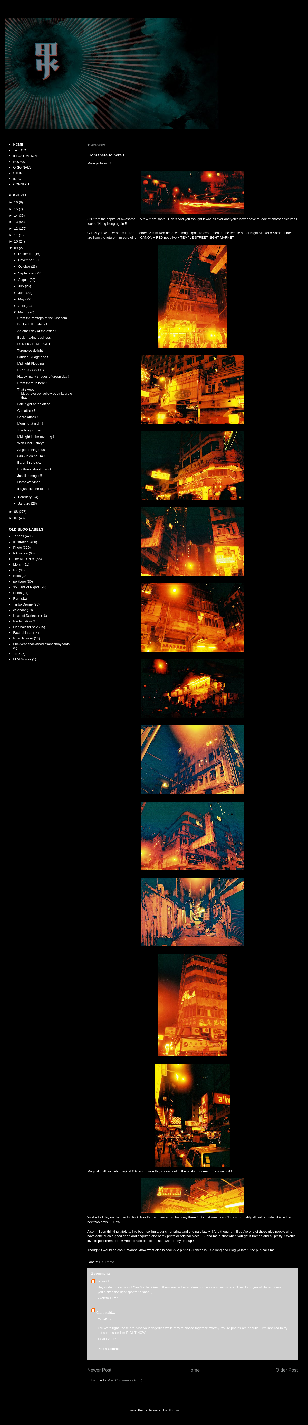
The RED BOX (24, 559)
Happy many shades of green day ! (43, 376)
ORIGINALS (22, 167)
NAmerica (20, 553)
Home (193, 1370)
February (25, 497)
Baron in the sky (29, 462)
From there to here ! (32, 383)
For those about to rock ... (36, 469)
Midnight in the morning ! (35, 437)
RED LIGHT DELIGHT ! (34, 344)
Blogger (173, 1410)
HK (101, 1262)
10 (16, 241)
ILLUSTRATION (25, 156)
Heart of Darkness (26, 616)
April (22, 306)
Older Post (287, 1370)
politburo (19, 581)
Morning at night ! (30, 423)
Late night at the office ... (35, 404)
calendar (19, 610)
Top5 (16, 654)
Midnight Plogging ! (31, 363)
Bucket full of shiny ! (32, 324)
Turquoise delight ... (31, 350)
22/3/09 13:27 (108, 1298)
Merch (17, 564)
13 (16, 222)
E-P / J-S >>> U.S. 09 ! (34, 370)
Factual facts (22, 633)
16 (16, 202)
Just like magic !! (29, 476)
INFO (17, 179)
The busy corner (29, 430)
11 (16, 235)
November (26, 260)
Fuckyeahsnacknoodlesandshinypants (41, 644)
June (22, 293)
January (24, 503)
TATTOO (19, 150)
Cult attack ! (26, 411)
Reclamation (22, 621)
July (21, 286)
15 (16, 209)
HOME (18, 144)
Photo (109, 1262)
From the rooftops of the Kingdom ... (44, 318)
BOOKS (19, 162)
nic (98, 1281)
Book (17, 576)
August (24, 280)
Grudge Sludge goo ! (32, 357)
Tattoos (18, 536)
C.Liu (100, 1313)
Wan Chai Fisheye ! (31, 443)
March (23, 312)
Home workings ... (30, 482)
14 (16, 215)
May (21, 299)
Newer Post (99, 1370)
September (26, 273)
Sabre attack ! (27, 417)
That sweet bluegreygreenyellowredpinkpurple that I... (44, 393)
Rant (16, 598)
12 (16, 228)
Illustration (20, 542)
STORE (19, 173)
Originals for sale (25, 627)
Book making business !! (35, 337)
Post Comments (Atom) (125, 1380)
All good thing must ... (33, 450)
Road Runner (23, 638)
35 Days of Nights (26, 587)
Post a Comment (110, 1349)
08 (16, 512)
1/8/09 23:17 (107, 1339)
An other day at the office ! (36, 331)
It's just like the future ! (33, 489)
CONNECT (21, 184)
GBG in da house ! (31, 456)
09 (16, 248)
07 (16, 518)
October (24, 266)
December (26, 254)
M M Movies (22, 659)
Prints (17, 593)
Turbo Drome (23, 604)
